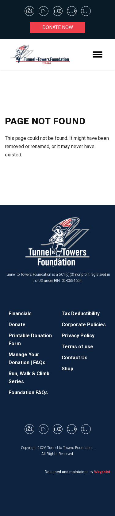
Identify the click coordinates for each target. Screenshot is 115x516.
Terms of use (77, 347)
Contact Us (74, 358)
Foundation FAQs (28, 392)
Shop (67, 369)
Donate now (57, 27)
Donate (17, 324)
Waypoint (102, 472)
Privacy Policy (78, 335)
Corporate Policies (84, 324)
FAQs (39, 362)
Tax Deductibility (81, 313)
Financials (20, 313)
